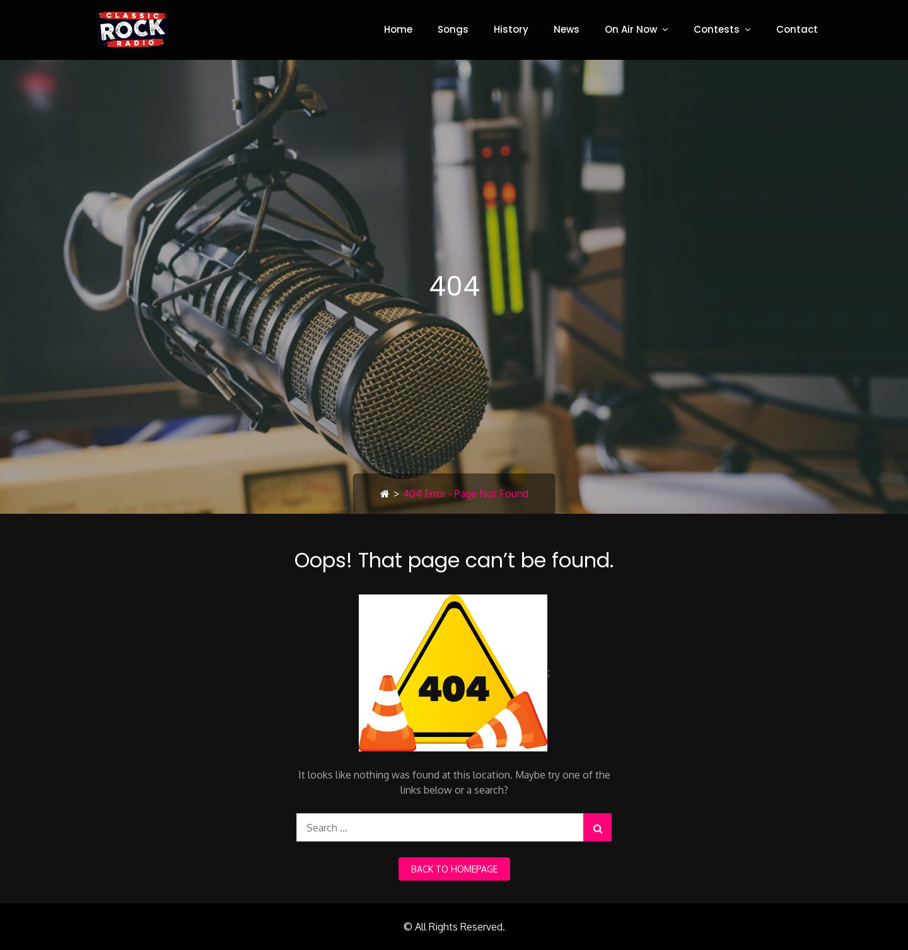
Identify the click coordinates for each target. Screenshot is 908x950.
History (511, 29)
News (566, 29)
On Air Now (631, 29)
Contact (797, 29)
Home (398, 29)
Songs (453, 29)
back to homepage (454, 869)
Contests (717, 29)
